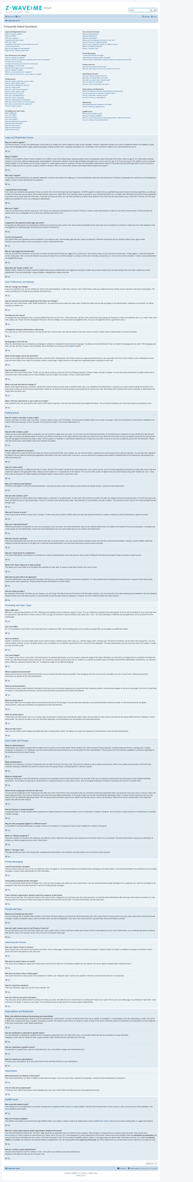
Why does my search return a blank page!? (96, 80)
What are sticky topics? (12, 125)
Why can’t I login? (11, 42)
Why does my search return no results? (95, 78)
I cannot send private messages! (93, 55)
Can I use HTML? (11, 115)
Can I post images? (11, 119)
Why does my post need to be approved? (18, 104)
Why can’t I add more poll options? (16, 89)
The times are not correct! (13, 61)
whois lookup (9, 1135)
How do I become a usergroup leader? (94, 42)
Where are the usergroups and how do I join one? (98, 40)
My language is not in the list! (14, 66)
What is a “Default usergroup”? (92, 46)
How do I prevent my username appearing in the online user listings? (27, 59)
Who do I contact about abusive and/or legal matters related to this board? (106, 118)
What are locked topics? (13, 127)
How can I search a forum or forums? (94, 76)
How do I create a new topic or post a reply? (19, 81)
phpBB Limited (65, 1107)
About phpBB (10, 1109)
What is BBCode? (11, 113)
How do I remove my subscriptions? (94, 97)
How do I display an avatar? (14, 70)
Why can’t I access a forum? (14, 93)
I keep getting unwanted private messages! (96, 57)
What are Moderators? (89, 36)
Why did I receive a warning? (14, 98)
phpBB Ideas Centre (101, 1121)
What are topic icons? (12, 129)
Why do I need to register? (13, 34)
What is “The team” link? (90, 48)
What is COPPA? (10, 36)
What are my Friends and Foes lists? (94, 67)
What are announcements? (14, 123)
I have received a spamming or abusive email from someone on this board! (106, 59)
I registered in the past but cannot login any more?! (21, 44)
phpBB (71, 346)
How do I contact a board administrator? (95, 120)
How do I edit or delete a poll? (15, 91)
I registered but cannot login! (14, 40)
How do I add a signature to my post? (17, 85)
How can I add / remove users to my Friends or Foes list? (101, 69)
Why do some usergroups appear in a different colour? (100, 44)
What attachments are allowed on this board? (97, 104)
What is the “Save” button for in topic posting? (20, 102)
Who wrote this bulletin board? (92, 113)
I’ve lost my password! (12, 46)
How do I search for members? (92, 82)
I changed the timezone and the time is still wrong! (21, 64)
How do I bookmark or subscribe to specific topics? (99, 93)
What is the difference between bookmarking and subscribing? (102, 91)
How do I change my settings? (15, 57)
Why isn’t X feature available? (92, 116)
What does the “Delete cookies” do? (17, 50)
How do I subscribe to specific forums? (95, 95)
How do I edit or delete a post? (15, 83)
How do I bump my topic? (13, 106)
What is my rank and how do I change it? (18, 72)
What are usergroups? (89, 38)
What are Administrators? (90, 34)
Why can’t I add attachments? (15, 95)
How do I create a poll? (12, 87)
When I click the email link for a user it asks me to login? (23, 74)
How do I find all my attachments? (93, 106)
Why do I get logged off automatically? (17, 48)
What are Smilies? (11, 117)
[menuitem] (18, 16)
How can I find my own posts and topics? (95, 84)
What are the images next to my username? (19, 68)
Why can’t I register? (11, 38)
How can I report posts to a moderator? (18, 100)
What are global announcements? (16, 121)
